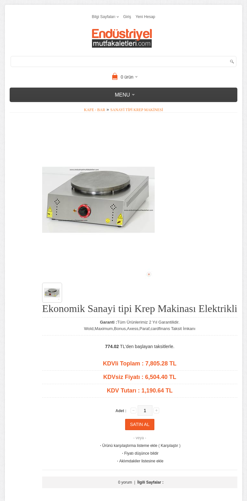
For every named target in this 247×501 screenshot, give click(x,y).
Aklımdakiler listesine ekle (139, 461)
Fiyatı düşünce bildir (140, 453)
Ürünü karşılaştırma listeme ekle (128, 445)
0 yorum (125, 482)
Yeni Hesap (145, 16)
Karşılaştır (169, 445)
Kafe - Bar (94, 110)
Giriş (127, 16)
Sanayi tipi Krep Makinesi (136, 110)
